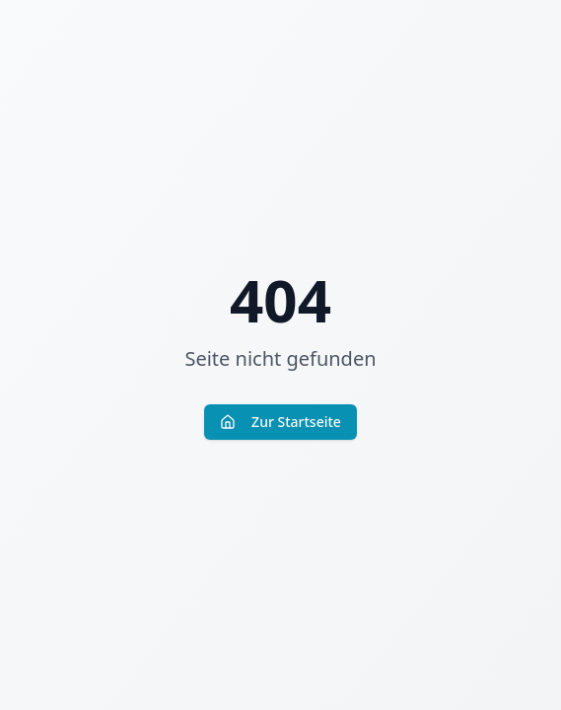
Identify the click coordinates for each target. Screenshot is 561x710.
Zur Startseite (280, 421)
